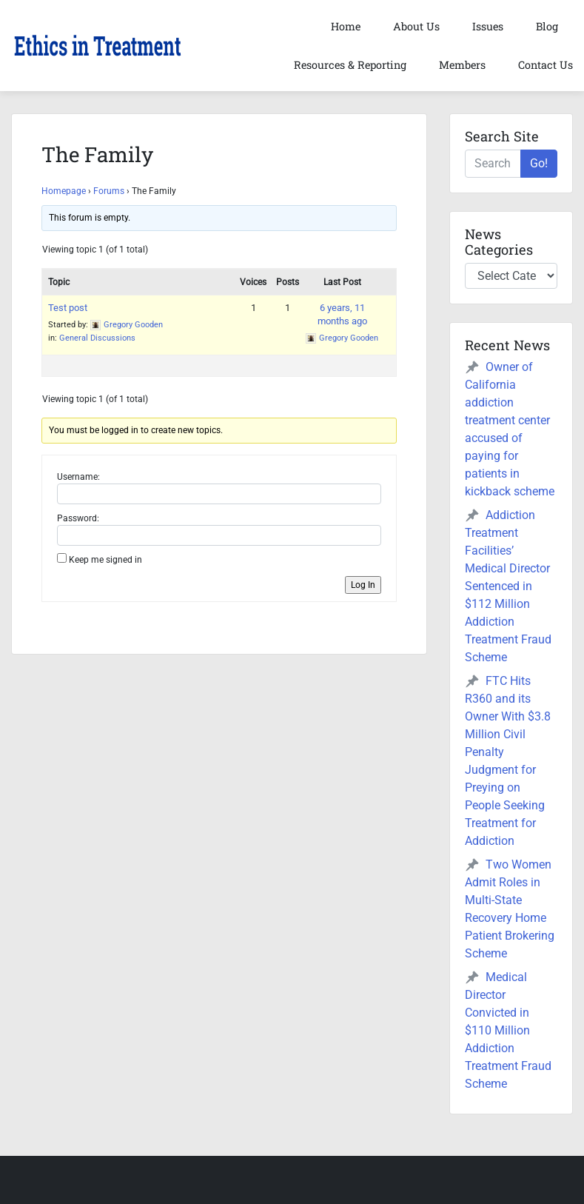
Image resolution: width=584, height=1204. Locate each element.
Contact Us (545, 65)
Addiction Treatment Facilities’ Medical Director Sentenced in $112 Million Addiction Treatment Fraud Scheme (508, 586)
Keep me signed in (105, 560)
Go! (539, 163)
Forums (108, 191)
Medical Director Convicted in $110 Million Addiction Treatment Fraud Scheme (508, 1030)
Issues (487, 26)
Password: (78, 518)
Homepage (63, 191)
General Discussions (97, 338)
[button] (97, 45)
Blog (547, 26)
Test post (67, 307)
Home (345, 26)
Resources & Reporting (350, 65)
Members (462, 65)
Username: (78, 477)
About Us (416, 26)
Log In (363, 585)
